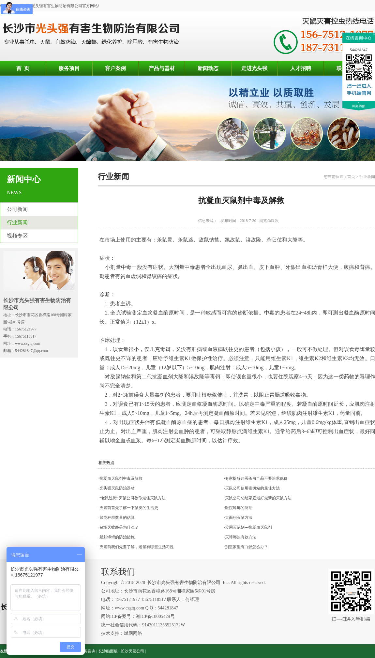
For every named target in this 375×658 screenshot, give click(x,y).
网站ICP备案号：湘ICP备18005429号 (138, 616)
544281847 (359, 50)
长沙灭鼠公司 (132, 651)
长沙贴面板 (108, 651)
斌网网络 (133, 633)
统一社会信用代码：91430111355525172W (143, 624)
